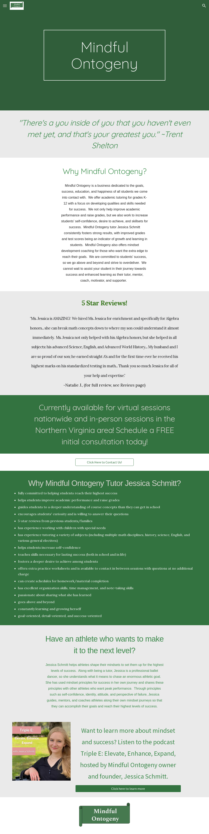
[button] (5, 5)
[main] (104, 55)
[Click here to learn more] (128, 788)
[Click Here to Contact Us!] (104, 462)
